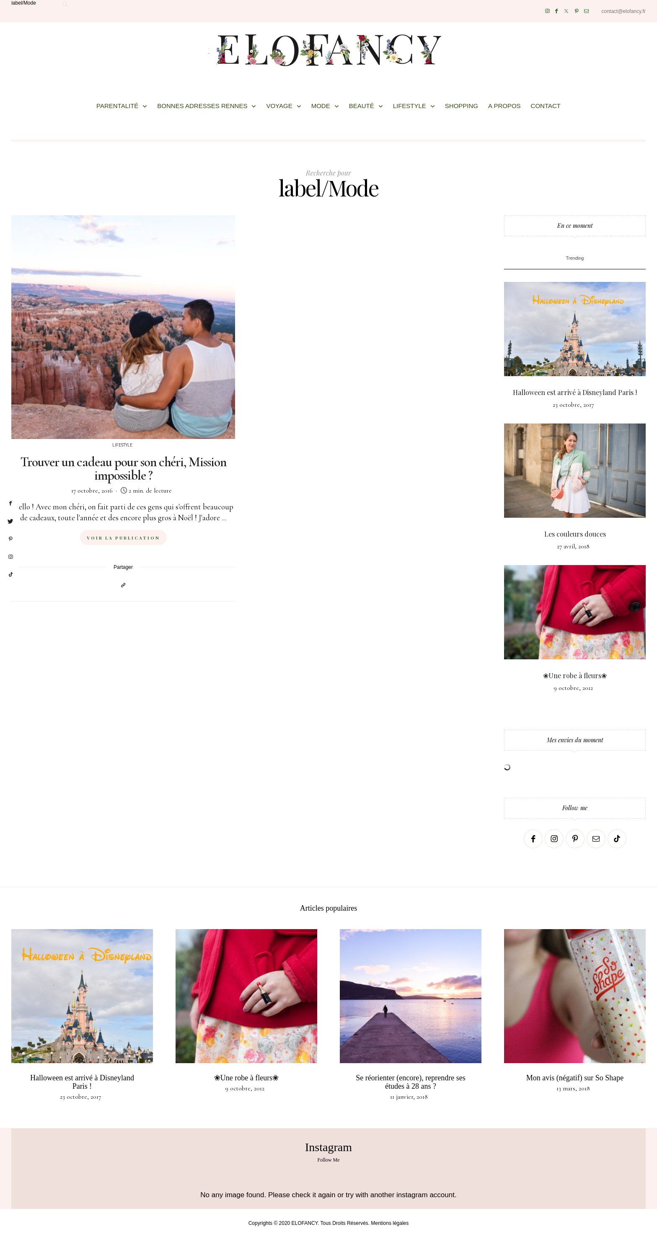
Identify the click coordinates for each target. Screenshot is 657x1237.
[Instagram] (547, 11)
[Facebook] (556, 11)
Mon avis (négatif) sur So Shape (574, 1078)
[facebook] (10, 503)
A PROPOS (504, 105)
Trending (575, 258)
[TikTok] (617, 838)
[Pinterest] (577, 11)
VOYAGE (279, 105)
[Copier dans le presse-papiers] (123, 585)
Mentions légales (390, 1223)
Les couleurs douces (575, 533)
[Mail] (586, 11)
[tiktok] (10, 575)
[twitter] (10, 521)
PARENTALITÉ (117, 105)
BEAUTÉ (361, 105)
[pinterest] (10, 539)
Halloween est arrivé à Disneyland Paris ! (575, 392)
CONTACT (546, 105)
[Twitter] (566, 11)
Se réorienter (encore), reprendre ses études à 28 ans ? (410, 1082)
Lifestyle (122, 445)
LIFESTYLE (409, 105)
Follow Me (328, 1160)
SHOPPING (461, 105)
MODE (320, 105)
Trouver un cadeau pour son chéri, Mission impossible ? (123, 468)
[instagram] (10, 557)
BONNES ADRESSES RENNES (202, 105)
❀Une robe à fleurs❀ (575, 675)
